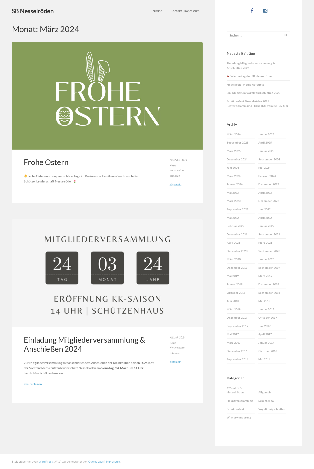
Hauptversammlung (240, 400)
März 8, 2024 (177, 337)
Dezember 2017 (237, 317)
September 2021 (269, 234)
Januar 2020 (266, 259)
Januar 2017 (266, 342)
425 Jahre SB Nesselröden (235, 390)
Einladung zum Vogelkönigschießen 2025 (253, 92)
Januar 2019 (235, 284)
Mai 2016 (264, 359)
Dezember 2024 (237, 159)
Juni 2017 (264, 326)
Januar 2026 (266, 134)
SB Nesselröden (33, 10)
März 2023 (234, 201)
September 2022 (237, 209)
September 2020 (269, 251)
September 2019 (269, 267)
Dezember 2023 (268, 184)
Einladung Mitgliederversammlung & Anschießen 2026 (251, 66)
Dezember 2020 (237, 251)
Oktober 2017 (267, 317)
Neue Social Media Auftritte (245, 84)
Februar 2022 (235, 226)
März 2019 (265, 276)
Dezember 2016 (237, 351)
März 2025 (234, 151)
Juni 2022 (264, 209)
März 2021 (265, 242)
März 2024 (234, 176)
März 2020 (234, 259)
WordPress (46, 461)
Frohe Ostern (46, 162)
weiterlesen (33, 384)
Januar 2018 (266, 309)
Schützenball (266, 400)
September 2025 (237, 142)
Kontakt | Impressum (185, 11)
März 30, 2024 (178, 159)
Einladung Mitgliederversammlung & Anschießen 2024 (84, 344)
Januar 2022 (266, 226)
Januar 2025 (266, 151)
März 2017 (234, 342)
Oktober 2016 (267, 351)
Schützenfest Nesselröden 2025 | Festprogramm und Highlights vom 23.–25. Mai (257, 103)
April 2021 (233, 242)
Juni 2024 (233, 167)
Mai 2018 (264, 301)
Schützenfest (235, 409)
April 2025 (265, 142)
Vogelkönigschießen (271, 409)
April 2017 (265, 334)
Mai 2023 (233, 192)
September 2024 (269, 159)
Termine (156, 11)
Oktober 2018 (236, 292)
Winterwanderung (239, 417)
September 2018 (269, 292)
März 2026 (234, 134)
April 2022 (265, 217)
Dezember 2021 (237, 234)
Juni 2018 (233, 301)
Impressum (113, 461)
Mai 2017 (233, 334)
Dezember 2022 (268, 201)
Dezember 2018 (268, 284)
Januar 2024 (235, 184)
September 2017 (237, 326)
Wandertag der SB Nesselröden (250, 76)
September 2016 (237, 359)
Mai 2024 (264, 167)
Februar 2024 (267, 176)
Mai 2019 (233, 276)
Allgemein (175, 184)
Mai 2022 (233, 217)
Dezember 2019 (237, 267)
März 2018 (234, 309)
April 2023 (265, 192)
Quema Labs (96, 461)
